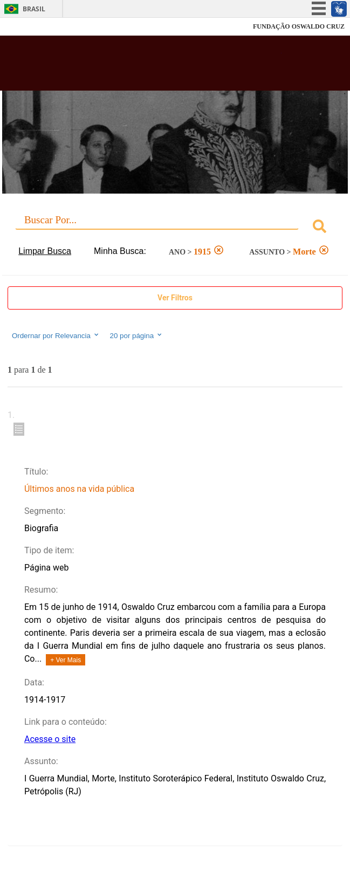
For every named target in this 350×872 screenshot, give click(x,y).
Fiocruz (32, 27)
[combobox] (175, 228)
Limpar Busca (44, 251)
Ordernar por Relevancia (56, 335)
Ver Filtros (175, 297)
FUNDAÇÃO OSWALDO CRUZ (299, 26)
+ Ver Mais (65, 660)
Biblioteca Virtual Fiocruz (145, 66)
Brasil (34, 8)
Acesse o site (50, 739)
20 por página (136, 335)
